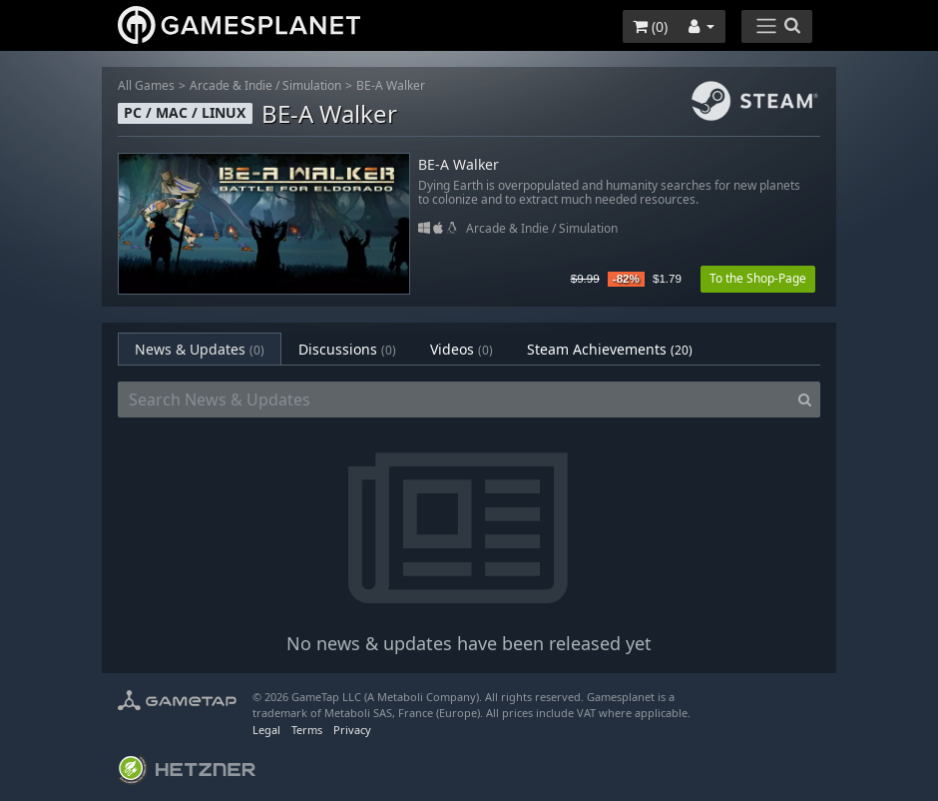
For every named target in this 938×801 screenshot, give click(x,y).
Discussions (347, 349)
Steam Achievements (610, 349)
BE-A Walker (390, 85)
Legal (266, 729)
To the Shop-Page (757, 278)
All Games (146, 85)
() (650, 26)
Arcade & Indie (231, 85)
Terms (306, 729)
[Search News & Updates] (454, 399)
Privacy (352, 729)
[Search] (804, 399)
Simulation (311, 85)
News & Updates (199, 349)
